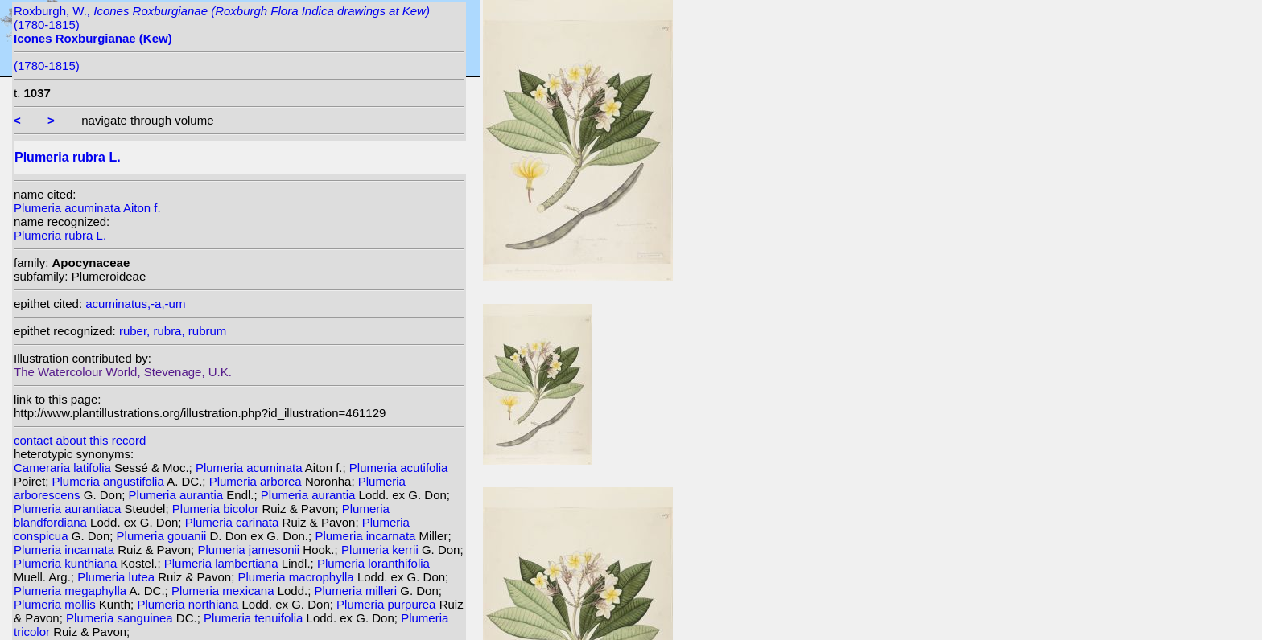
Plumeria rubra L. (60, 235)
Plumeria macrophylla (297, 577)
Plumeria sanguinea (121, 618)
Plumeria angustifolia (109, 481)
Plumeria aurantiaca (69, 508)
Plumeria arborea (257, 481)
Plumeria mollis (56, 604)
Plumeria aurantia (178, 495)
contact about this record (80, 440)
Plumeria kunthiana (67, 563)
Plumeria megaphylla (71, 590)
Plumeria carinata (234, 522)
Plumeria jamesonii (250, 549)
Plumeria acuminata (250, 467)
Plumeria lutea (117, 577)
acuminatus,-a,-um (135, 303)
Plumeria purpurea (387, 604)
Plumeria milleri (358, 590)
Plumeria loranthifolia (373, 563)
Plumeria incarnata (367, 536)
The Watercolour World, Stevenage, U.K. (123, 372)
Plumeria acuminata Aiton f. (87, 208)
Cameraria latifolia (64, 467)
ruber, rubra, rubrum (172, 331)
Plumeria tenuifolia (255, 618)
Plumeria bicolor (217, 508)
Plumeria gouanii (163, 536)
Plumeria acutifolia (398, 467)
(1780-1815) (47, 65)
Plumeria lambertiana (223, 563)
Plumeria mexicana (224, 590)
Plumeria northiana (189, 604)
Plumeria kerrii (381, 549)
